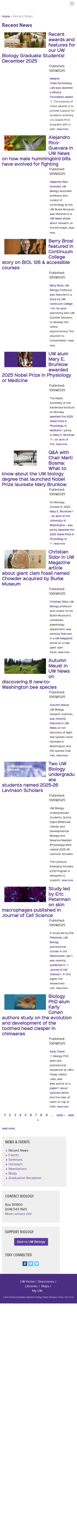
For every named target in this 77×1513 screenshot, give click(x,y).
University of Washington (8, 10)
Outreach (16, 1164)
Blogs (13, 1173)
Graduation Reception (25, 1178)
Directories (46, 1281)
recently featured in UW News (59, 723)
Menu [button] (72, 3)
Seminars (16, 1159)
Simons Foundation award (61, 96)
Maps (45, 1286)
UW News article (60, 218)
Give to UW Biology (31, 1242)
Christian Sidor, (59, 601)
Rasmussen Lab (61, 955)
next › (60, 1115)
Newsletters (18, 1169)
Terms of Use (69, 1297)
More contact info (18, 1214)
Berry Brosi (56, 285)
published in (59, 965)
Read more (62, 129)
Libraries (31, 1286)
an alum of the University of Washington (60, 520)
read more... (9, 1128)
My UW (37, 1291)
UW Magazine (63, 638)
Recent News (18, 1150)
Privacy (60, 1297)
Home (6, 16)
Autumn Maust (59, 704)
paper (54, 1088)
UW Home (27, 1281)
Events (14, 1155)
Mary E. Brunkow (61, 511)
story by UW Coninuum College (61, 303)
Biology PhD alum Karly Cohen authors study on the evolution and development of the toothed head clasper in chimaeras (37, 1014)
